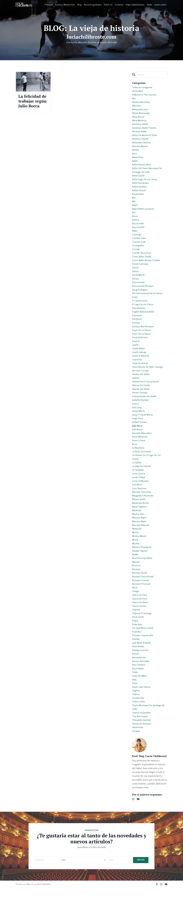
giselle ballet (138, 361)
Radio (149, 5)
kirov (134, 461)
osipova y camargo (142, 638)
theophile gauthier (142, 749)
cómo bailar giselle (142, 264)
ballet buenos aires (142, 168)
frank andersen (140, 349)
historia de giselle (141, 399)
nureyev (136, 591)
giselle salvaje (139, 364)
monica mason (139, 557)
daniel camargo (140, 272)
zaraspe (136, 761)
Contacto (119, 5)
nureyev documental (143, 599)
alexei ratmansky (141, 114)
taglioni (136, 718)
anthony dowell (140, 141)
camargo (136, 241)
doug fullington (140, 299)
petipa (135, 645)
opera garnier (139, 630)
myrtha (135, 564)
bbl (134, 207)
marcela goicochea (142, 511)
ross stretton (139, 691)
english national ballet (143, 322)
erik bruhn (137, 330)
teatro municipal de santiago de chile (148, 736)
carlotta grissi (139, 245)
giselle (135, 357)
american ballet (140, 126)
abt (134, 99)
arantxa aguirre (140, 149)
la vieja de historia (142, 484)
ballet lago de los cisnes (145, 184)
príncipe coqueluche (142, 661)
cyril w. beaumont (141, 261)
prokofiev (137, 657)
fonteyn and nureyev (143, 337)
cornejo (136, 257)
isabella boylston (141, 414)
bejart (135, 211)
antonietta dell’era (141, 145)
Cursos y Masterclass (65, 5)
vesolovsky (138, 757)
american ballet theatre (144, 130)
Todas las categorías (142, 87)
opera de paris (139, 618)
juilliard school (139, 438)
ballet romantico (140, 187)
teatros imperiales (141, 741)
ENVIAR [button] (141, 890)
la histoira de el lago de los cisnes (147, 474)
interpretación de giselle (144, 411)
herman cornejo (140, 384)
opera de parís (139, 622)
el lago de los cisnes (143, 314)
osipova (136, 634)
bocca (135, 222)
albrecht (136, 107)
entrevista (137, 326)
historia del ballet (141, 403)
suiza (134, 711)
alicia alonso (138, 118)
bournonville (138, 234)
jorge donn (137, 434)
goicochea (137, 372)
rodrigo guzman (140, 676)
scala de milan (139, 703)
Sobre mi (108, 5)
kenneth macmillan (142, 449)
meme (135, 553)
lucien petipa (139, 495)
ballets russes (139, 195)
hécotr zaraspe (140, 407)
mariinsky (137, 530)
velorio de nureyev (142, 753)
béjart (135, 237)
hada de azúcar (140, 376)
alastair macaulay (141, 103)
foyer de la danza (141, 345)
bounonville (138, 230)
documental (138, 291)
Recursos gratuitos (92, 5)
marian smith (139, 518)
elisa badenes (139, 318)
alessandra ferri (140, 111)
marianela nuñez (140, 522)
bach (134, 157)
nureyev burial (139, 595)
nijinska (136, 584)
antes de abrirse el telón (145, 137)
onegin (135, 614)
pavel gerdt (138, 641)
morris (135, 561)
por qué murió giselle (143, 653)
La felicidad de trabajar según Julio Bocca (30, 104)
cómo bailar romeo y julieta (146, 268)
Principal (49, 5)
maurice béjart (139, 541)
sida (134, 707)
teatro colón (138, 730)
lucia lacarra (139, 491)
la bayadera (138, 464)
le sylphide (138, 488)
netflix (135, 576)
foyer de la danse (141, 341)
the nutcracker (140, 745)
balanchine (137, 161)
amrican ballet (139, 134)
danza (135, 280)
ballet (135, 164)
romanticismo (139, 684)
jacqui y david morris (143, 430)
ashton (136, 153)
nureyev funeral (140, 603)
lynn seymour (139, 507)
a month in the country (144, 95)
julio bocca (137, 445)
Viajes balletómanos (135, 5)
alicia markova (139, 122)
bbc (134, 203)
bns (134, 218)
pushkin (136, 664)
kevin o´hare (139, 457)
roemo (135, 680)
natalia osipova (140, 572)
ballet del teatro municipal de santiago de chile (147, 174)
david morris (138, 284)
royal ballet (138, 695)
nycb (135, 611)
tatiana (136, 722)
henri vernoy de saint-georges (148, 380)
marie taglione (139, 526)
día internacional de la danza (147, 303)
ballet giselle (138, 180)
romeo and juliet (141, 688)
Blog (79, 5)
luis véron (137, 503)
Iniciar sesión (160, 5)
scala (135, 699)
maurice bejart (139, 538)
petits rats (137, 649)
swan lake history (141, 715)
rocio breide (138, 672)
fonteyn (136, 334)
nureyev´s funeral (141, 607)
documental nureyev (143, 295)
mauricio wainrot (141, 545)
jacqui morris (139, 426)
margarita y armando (143, 514)
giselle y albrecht (141, 368)
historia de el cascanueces (146, 395)
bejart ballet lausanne (143, 214)
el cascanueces (140, 311)
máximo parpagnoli (142, 568)
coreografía (138, 253)
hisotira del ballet (141, 388)
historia (136, 391)
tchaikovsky (138, 726)
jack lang (137, 422)
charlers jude (139, 249)
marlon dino (138, 534)
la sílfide (136, 480)
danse (135, 276)
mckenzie (137, 549)
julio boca (137, 441)
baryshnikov (138, 199)
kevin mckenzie (140, 453)
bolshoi (136, 226)
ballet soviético (140, 191)
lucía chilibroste (140, 499)
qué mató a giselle (141, 668)
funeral (136, 353)
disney (135, 287)
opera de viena (140, 626)
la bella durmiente (141, 468)
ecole (135, 307)
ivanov (135, 418)
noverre (136, 588)
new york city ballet (142, 580)
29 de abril (137, 91)
